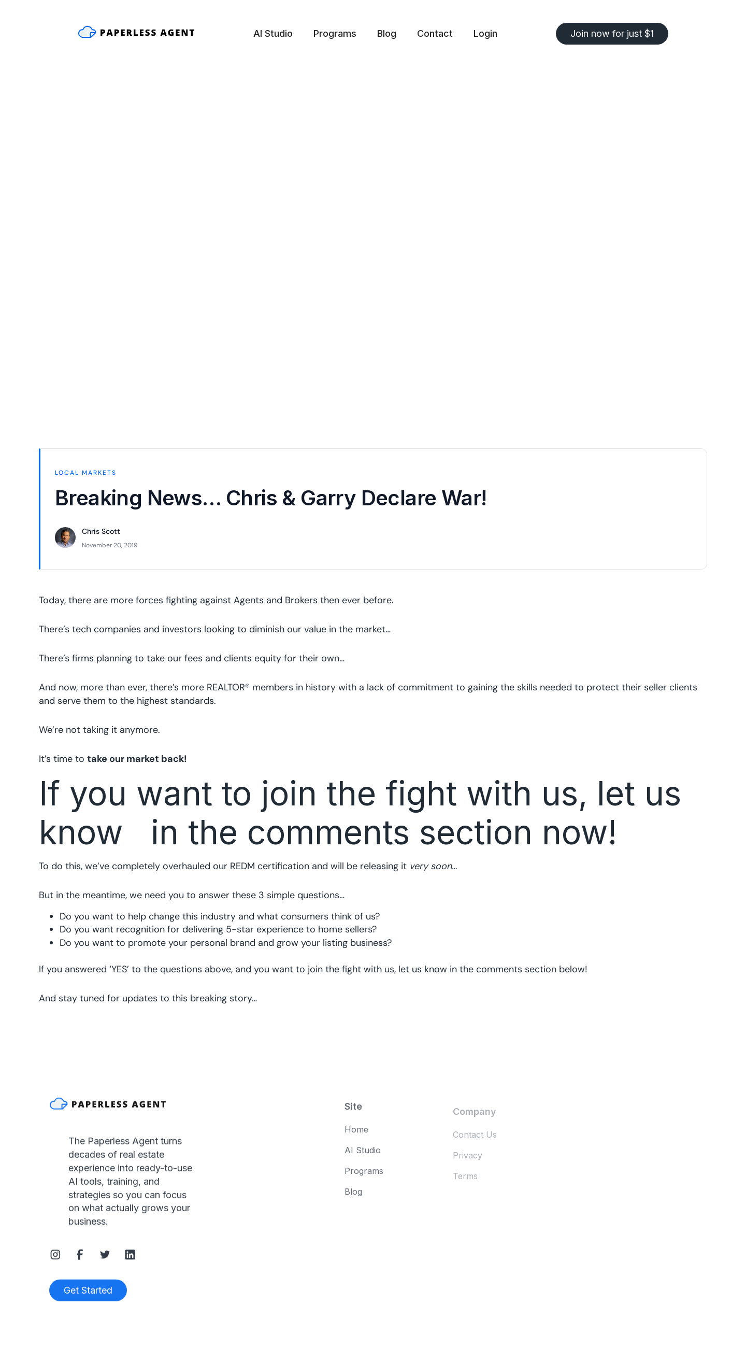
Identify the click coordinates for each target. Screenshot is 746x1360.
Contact (435, 33)
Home (356, 1133)
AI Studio (273, 33)
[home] (136, 33)
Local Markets (86, 473)
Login (485, 33)
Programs (334, 33)
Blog (386, 33)
